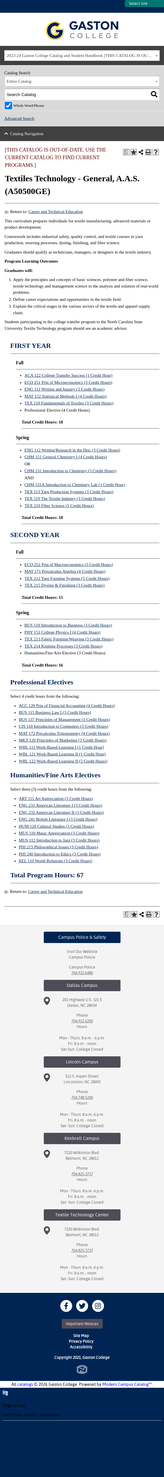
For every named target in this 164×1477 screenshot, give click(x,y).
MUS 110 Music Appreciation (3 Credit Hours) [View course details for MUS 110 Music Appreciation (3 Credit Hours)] (59, 833)
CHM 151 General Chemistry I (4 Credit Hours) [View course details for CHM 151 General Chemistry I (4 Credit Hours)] (65, 457)
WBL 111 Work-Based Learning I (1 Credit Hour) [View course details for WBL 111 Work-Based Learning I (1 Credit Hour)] (61, 747)
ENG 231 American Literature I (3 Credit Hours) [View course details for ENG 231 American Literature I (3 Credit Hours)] (60, 805)
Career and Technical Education (55, 211)
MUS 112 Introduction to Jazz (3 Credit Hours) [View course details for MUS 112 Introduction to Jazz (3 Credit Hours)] (59, 840)
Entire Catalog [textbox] (19, 81)
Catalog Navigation (26, 133)
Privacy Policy (81, 1341)
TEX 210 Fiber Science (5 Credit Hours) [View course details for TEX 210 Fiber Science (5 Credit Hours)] (59, 505)
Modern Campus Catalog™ (127, 1384)
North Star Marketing (82, 1369)
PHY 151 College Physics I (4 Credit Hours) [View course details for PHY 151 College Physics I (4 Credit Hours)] (62, 632)
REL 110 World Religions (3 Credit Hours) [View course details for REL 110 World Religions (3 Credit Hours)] (55, 861)
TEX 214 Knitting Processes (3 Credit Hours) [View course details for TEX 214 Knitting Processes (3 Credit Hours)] (63, 646)
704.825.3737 (82, 1174)
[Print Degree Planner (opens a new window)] (126, 152)
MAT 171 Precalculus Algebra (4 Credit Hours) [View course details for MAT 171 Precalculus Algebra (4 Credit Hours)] (64, 571)
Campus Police (82, 957)
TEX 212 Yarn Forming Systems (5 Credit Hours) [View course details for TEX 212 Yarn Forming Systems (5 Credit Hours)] (66, 578)
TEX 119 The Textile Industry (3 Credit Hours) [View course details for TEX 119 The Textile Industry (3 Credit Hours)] (64, 498)
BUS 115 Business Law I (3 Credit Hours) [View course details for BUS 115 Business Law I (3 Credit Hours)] (55, 712)
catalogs (25, 1384)
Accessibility (81, 1347)
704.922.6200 (82, 1021)
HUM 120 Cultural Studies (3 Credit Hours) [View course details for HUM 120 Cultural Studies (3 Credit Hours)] (56, 826)
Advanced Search (19, 118)
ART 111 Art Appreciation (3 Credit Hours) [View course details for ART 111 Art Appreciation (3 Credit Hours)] (56, 798)
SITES (120, 6)
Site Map (81, 1335)
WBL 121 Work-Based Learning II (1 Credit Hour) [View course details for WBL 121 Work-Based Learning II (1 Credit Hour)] (62, 754)
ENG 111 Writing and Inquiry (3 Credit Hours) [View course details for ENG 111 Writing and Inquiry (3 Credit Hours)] (64, 389)
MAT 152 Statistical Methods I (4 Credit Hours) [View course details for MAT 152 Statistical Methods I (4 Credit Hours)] (65, 396)
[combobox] (82, 55)
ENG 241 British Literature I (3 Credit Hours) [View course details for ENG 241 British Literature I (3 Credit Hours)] (58, 819)
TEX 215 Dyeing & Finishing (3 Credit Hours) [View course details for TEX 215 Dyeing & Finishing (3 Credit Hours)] (64, 585)
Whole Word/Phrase (28, 105)
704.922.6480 (82, 973)
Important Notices (82, 1323)
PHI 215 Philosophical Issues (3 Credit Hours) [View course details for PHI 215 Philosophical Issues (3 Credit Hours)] (58, 847)
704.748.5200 (82, 1097)
